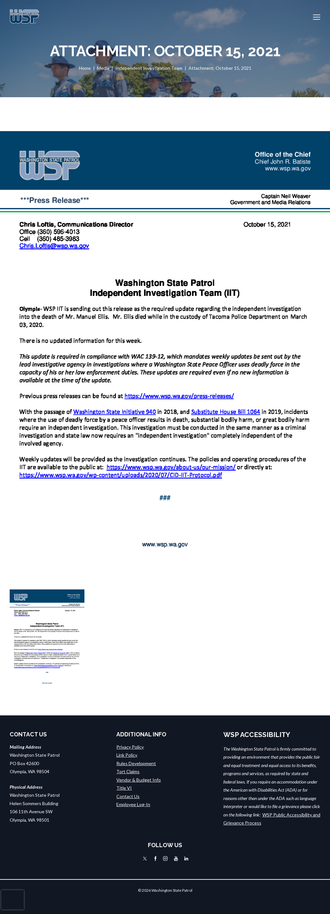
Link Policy (126, 755)
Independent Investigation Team (148, 68)
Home (85, 68)
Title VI (124, 788)
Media (103, 68)
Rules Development (136, 763)
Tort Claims (128, 771)
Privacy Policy (130, 747)
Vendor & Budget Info (138, 780)
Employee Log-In (133, 804)
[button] (316, 16)
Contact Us (128, 796)
